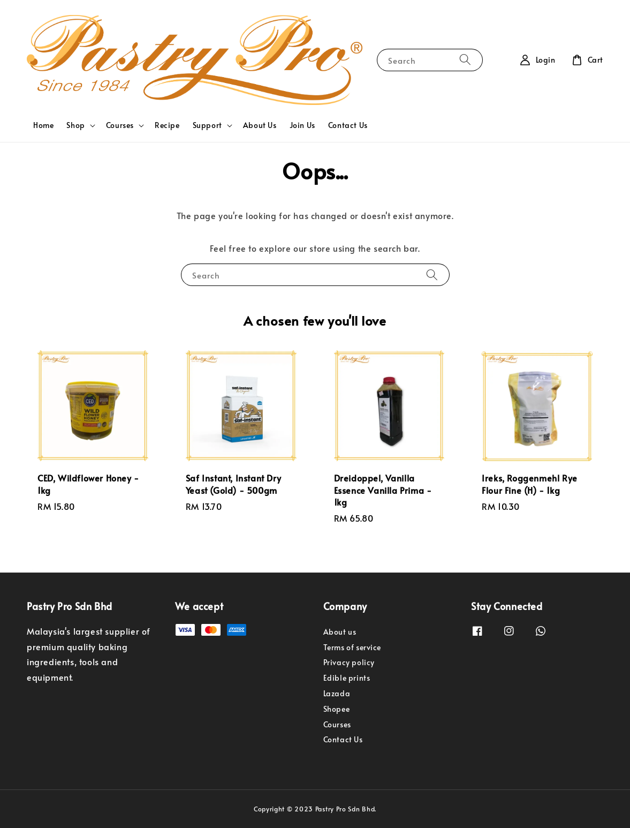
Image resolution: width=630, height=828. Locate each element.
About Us (260, 125)
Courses (120, 125)
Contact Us (348, 125)
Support (207, 125)
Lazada (337, 693)
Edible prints (346, 678)
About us (339, 632)
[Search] (465, 59)
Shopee (336, 709)
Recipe (167, 125)
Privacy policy (349, 662)
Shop (75, 125)
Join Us (302, 125)
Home (43, 125)
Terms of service (352, 647)
